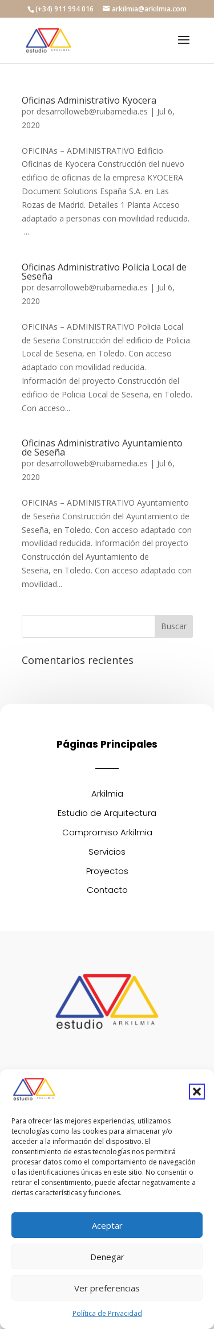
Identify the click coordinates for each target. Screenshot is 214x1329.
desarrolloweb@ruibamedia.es (92, 111)
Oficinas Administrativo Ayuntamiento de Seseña (102, 447)
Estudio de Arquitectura (107, 813)
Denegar (107, 1256)
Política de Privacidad (107, 1313)
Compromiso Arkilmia (107, 832)
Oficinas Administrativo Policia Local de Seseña (104, 271)
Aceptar (107, 1225)
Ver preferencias (107, 1288)
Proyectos (107, 871)
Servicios (107, 852)
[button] (197, 1091)
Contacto (107, 890)
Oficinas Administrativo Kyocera (89, 100)
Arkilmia (107, 793)
